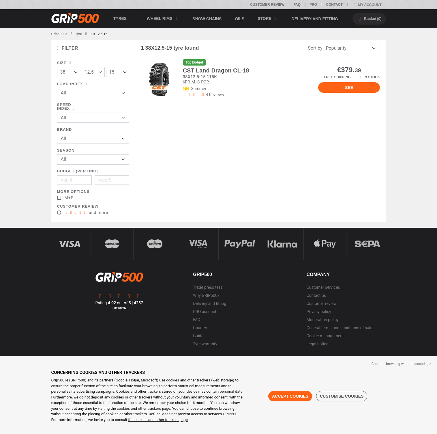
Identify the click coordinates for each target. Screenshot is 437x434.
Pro (313, 4)
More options (73, 191)
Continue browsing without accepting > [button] (401, 364)
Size (65, 63)
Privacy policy (319, 311)
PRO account (204, 311)
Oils (239, 18)
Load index (73, 84)
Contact (334, 4)
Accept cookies (290, 396)
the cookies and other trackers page (157, 420)
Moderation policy (323, 319)
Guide (198, 336)
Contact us (316, 295)
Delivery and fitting (315, 18)
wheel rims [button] (163, 18)
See (349, 87)
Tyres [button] (123, 18)
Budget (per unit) (78, 171)
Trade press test (207, 287)
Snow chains (207, 18)
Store (268, 18)
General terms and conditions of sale (339, 327)
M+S (69, 198)
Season (66, 150)
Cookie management (325, 336)
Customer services (323, 287)
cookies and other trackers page (143, 408)
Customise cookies (341, 396)
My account (367, 5)
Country (200, 327)
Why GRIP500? (206, 295)
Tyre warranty (205, 344)
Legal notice (318, 344)
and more (86, 213)
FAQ (297, 4)
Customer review (267, 4)
